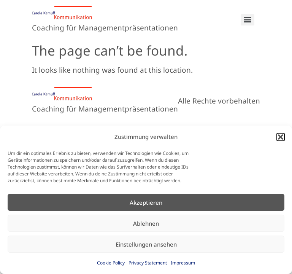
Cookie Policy (111, 263)
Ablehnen (146, 223)
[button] (280, 137)
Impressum (183, 263)
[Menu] (247, 19)
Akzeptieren (146, 202)
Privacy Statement (148, 263)
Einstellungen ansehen (146, 244)
